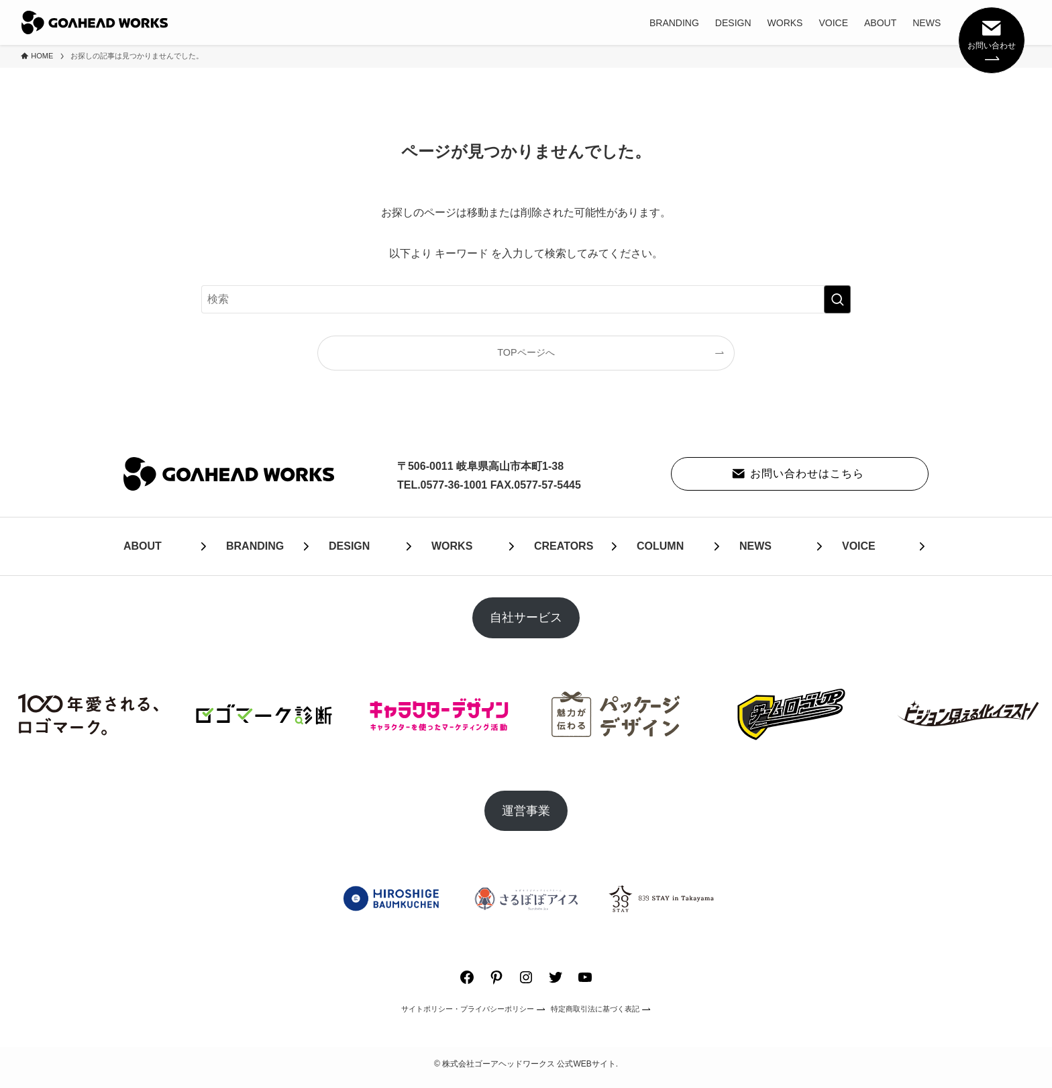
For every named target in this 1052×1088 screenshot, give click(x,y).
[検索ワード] (526, 299)
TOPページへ (525, 352)
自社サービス (526, 617)
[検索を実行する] (837, 299)
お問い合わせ (991, 39)
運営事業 (526, 811)
